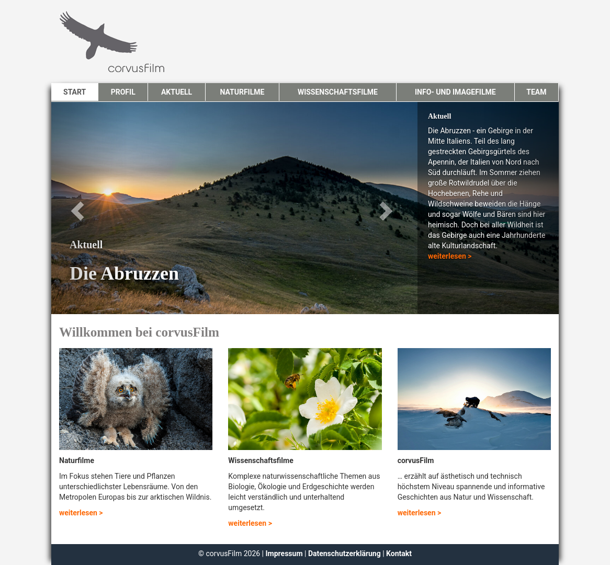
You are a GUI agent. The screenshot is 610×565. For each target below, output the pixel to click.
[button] (89, 208)
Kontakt (399, 553)
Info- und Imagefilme (455, 92)
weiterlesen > (450, 256)
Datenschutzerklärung (344, 553)
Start (74, 92)
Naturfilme (242, 92)
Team (536, 92)
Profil (123, 92)
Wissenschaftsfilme (338, 92)
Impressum (285, 553)
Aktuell (176, 92)
